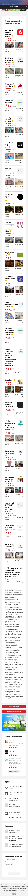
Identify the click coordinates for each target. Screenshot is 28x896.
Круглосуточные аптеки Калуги (15, 793)
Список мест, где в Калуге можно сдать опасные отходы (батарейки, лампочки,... (16, 814)
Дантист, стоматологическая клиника (11, 305)
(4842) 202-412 (19, 294)
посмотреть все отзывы (14, 771)
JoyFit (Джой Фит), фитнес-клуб (9, 145)
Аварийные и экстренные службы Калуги (14, 806)
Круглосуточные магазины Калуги (14, 799)
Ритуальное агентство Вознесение (10, 404)
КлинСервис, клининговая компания (9, 60)
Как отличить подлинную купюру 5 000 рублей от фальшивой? (16, 838)
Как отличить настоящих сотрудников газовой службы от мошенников (16, 846)
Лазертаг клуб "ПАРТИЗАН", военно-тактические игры (9, 507)
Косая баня (10, 380)
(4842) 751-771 (19, 214)
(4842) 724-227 (19, 443)
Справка (7, 782)
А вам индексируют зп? (14, 856)
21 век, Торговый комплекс (9, 119)
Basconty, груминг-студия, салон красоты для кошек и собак (10, 227)
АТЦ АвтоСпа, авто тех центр (10, 278)
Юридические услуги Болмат (9, 453)
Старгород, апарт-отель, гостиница (9, 171)
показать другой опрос (14, 873)
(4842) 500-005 (19, 560)
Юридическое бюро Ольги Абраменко (10, 528)
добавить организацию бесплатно (14, 711)
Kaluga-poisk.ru (14, 7)
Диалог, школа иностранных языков (9, 479)
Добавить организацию (14, 706)
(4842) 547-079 (19, 372)
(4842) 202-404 (19, 76)
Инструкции (9, 826)
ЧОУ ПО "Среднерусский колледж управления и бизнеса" (10, 425)
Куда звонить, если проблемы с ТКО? (14, 831)
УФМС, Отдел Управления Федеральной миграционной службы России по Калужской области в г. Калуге (13, 572)
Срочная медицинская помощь (15, 787)
